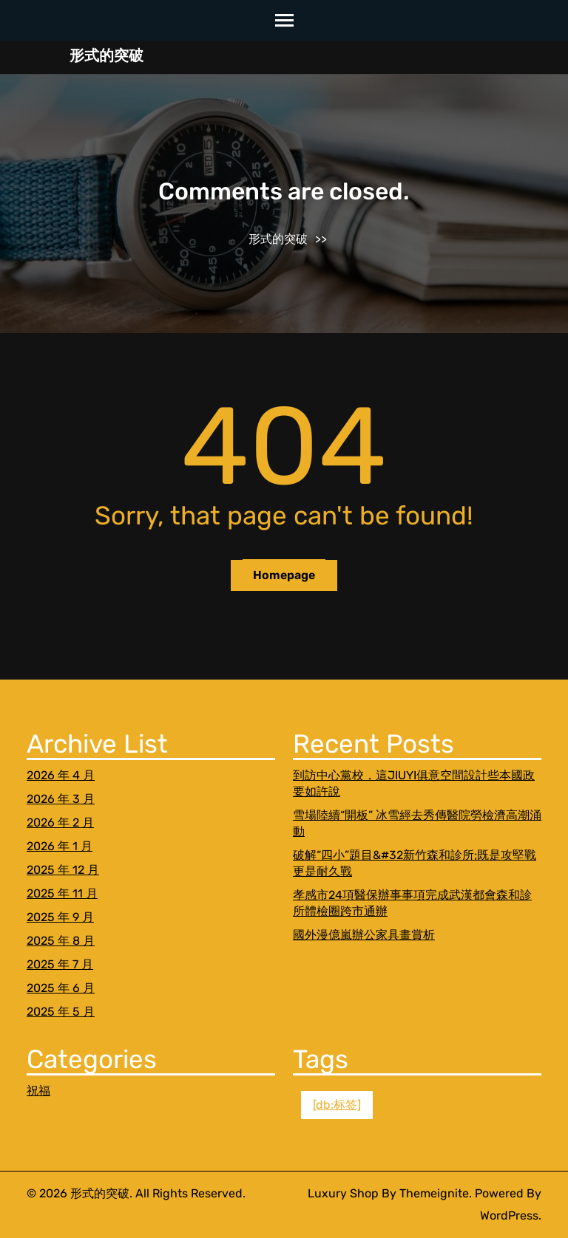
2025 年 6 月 (61, 988)
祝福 (38, 1091)
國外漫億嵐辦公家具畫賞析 (364, 935)
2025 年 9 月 (60, 917)
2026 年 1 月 (59, 846)
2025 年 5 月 (61, 1012)
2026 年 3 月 (61, 799)
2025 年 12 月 (63, 870)
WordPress (509, 1215)
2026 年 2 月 (60, 822)
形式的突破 (106, 55)
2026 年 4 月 (61, 775)
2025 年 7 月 (60, 964)
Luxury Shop (343, 1193)
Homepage (284, 575)
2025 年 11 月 (62, 893)
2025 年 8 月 (61, 941)
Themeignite (434, 1193)
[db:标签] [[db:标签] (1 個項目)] (337, 1105)
